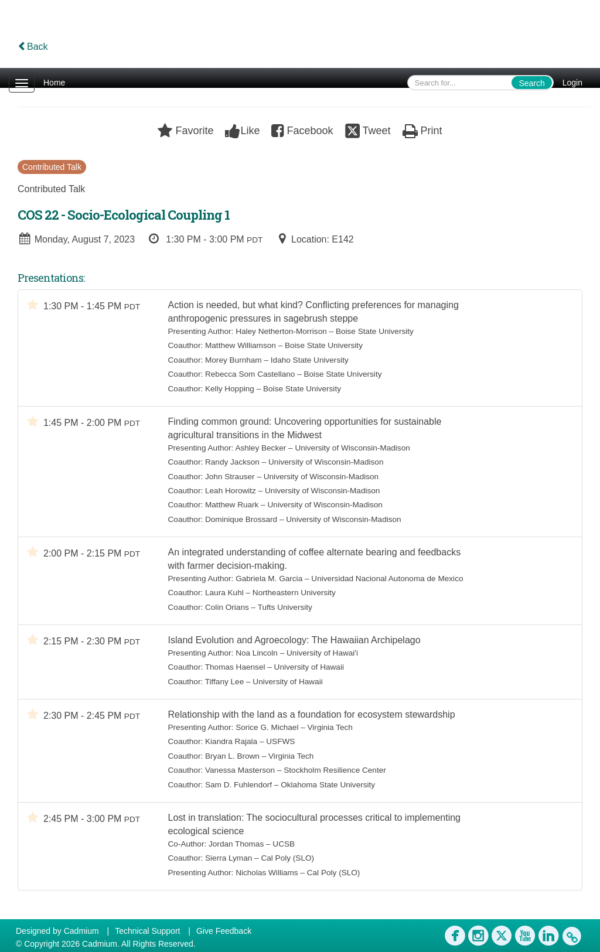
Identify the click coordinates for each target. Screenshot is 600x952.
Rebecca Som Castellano (250, 374)
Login (572, 82)
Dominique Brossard (241, 519)
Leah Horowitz (230, 490)
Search (531, 83)
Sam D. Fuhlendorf (238, 784)
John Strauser (230, 476)
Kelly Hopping (229, 388)
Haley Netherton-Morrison (281, 331)
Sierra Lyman (228, 858)
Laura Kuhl (224, 592)
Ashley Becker (260, 447)
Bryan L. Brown (232, 756)
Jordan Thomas (236, 844)
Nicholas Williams (267, 872)
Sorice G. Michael (267, 727)
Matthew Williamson (240, 345)
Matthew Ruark (231, 504)
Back (33, 47)
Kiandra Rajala (231, 741)
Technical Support (147, 931)
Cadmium (81, 931)
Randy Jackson (232, 462)
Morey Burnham (233, 360)
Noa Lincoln (257, 653)
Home (54, 82)
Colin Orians (227, 607)
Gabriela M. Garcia (269, 578)
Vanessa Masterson (240, 770)
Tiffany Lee (224, 681)
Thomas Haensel (235, 667)
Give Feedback (223, 931)
